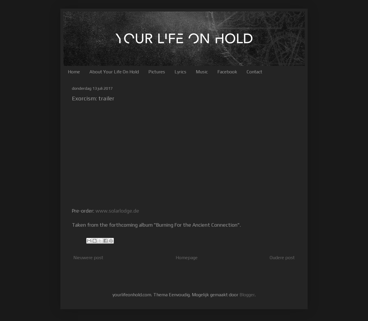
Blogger (247, 294)
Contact (254, 71)
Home (74, 71)
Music (202, 71)
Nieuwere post (88, 257)
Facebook (227, 71)
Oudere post (282, 257)
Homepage (187, 257)
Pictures (156, 71)
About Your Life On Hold (114, 71)
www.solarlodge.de (117, 211)
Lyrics (180, 71)
